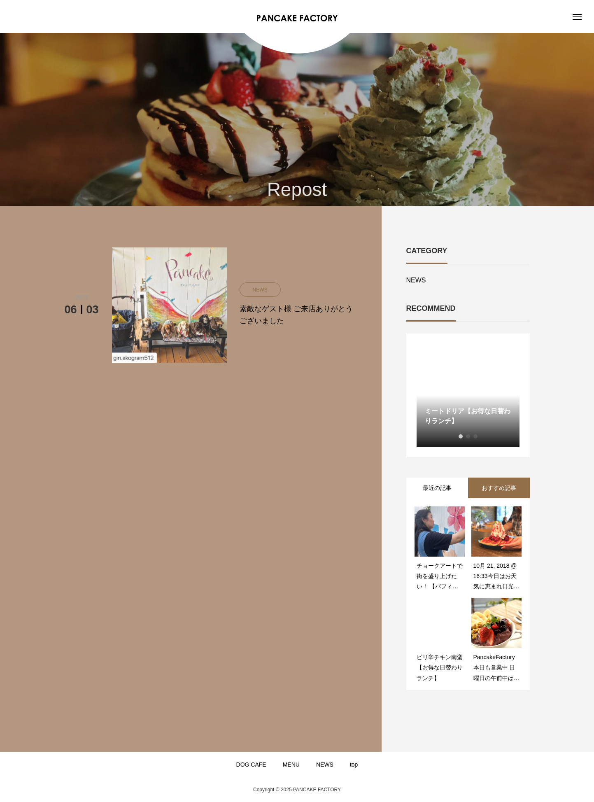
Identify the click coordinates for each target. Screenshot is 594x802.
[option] (468, 395)
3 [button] (475, 436)
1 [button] (461, 436)
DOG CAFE (251, 764)
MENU (291, 764)
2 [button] (468, 436)
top (354, 764)
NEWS (416, 280)
